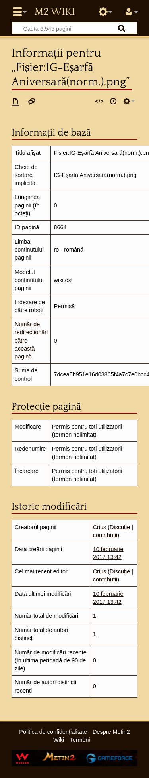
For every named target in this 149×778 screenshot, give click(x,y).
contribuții (105, 535)
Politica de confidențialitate (53, 732)
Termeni (80, 740)
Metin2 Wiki (54, 12)
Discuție (120, 527)
